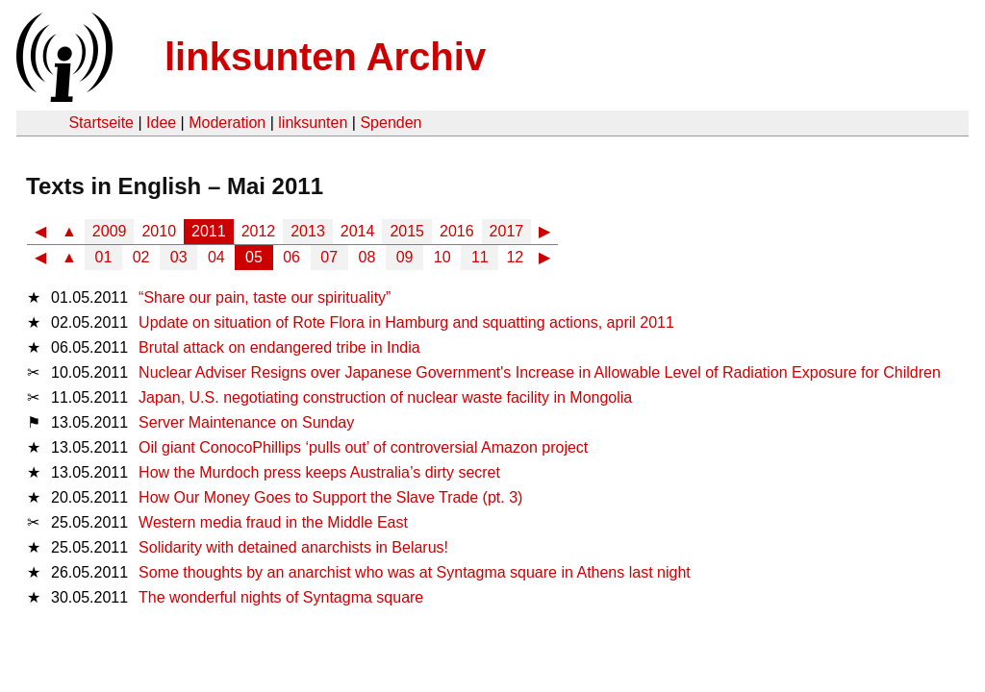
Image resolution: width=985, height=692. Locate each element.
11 (480, 257)
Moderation (227, 122)
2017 (507, 231)
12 (514, 257)
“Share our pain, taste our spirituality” (265, 297)
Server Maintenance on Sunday (246, 422)
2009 (109, 231)
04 (216, 257)
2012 (258, 231)
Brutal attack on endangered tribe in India (279, 347)
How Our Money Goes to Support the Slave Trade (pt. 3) (330, 497)
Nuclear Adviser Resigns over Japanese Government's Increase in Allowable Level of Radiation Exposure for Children (540, 372)
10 (442, 257)
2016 (457, 231)
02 (141, 257)
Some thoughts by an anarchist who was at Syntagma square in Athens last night (415, 572)
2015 (407, 231)
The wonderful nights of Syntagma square (281, 597)
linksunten (312, 122)
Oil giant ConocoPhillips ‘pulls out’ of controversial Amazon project (363, 447)
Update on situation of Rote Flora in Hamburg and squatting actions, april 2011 (406, 322)
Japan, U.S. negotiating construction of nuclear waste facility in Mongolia (385, 397)
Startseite (101, 122)
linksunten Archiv (325, 57)
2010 (158, 231)
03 (179, 257)
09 (405, 257)
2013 (307, 231)
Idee (161, 122)
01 (104, 257)
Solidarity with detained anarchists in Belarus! (293, 547)
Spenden (390, 122)
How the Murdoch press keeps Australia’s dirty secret (319, 472)
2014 (358, 231)
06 (291, 257)
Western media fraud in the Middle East (273, 522)
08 (367, 257)
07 (329, 257)
